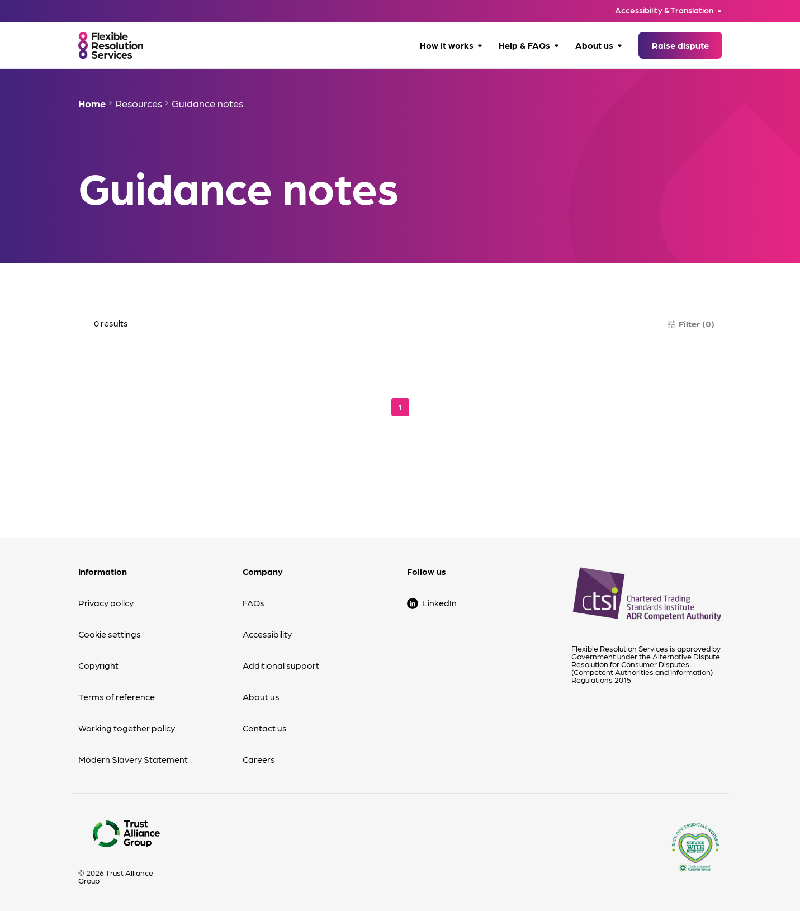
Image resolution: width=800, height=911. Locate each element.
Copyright (98, 665)
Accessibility (267, 634)
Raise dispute (680, 45)
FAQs (253, 602)
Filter (690, 323)
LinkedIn (439, 602)
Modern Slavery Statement (133, 759)
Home (92, 103)
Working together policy (126, 728)
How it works (447, 45)
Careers (259, 759)
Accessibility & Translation (664, 10)
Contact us (265, 728)
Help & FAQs (524, 45)
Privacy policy (106, 602)
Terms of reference (116, 696)
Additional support (281, 665)
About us (594, 45)
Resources (138, 103)
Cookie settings (109, 634)
